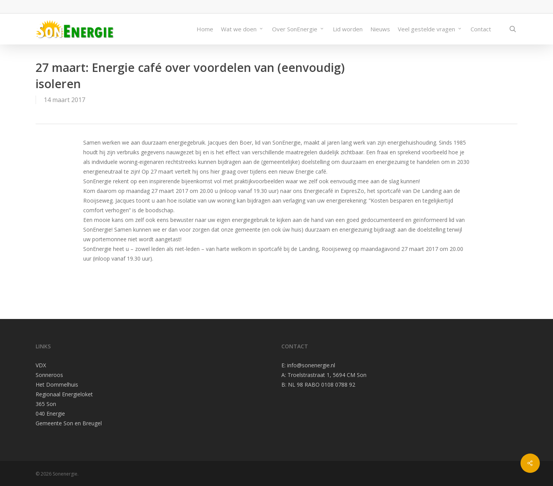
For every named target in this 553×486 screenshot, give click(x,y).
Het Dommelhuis (57, 384)
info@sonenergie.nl (311, 365)
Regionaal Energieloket (64, 394)
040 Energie (50, 413)
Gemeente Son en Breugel (69, 423)
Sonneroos (49, 375)
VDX (41, 365)
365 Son (46, 404)
